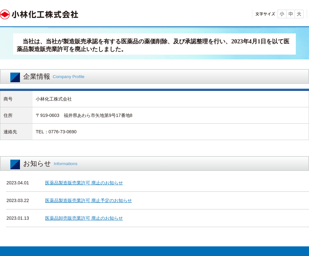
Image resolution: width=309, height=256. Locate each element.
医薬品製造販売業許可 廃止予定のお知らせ (88, 200)
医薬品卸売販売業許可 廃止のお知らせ (84, 218)
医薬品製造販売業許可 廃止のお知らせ (84, 182)
